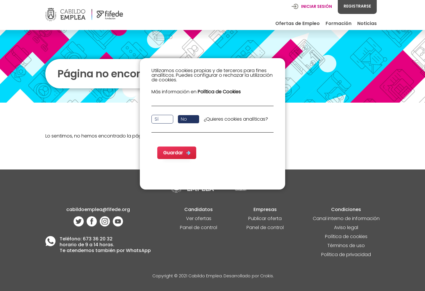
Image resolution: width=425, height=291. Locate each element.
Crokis (266, 276)
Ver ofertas (198, 219)
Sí (156, 119)
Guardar (173, 153)
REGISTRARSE (357, 6)
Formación (338, 23)
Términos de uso (346, 246)
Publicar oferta (265, 219)
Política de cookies (346, 237)
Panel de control (198, 228)
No (184, 119)
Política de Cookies (219, 91)
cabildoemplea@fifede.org (98, 210)
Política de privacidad (346, 255)
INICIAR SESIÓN (316, 6)
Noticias (367, 23)
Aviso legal (346, 228)
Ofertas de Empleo (297, 23)
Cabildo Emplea (205, 276)
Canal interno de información (346, 219)
